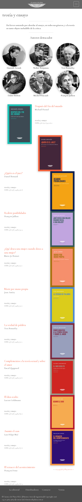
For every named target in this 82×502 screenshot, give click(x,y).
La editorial (14, 489)
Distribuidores (32, 489)
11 (71, 469)
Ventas (61, 489)
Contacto (46, 489)
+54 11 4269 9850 (8, 499)
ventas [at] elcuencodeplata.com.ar (29, 499)
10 (69, 469)
